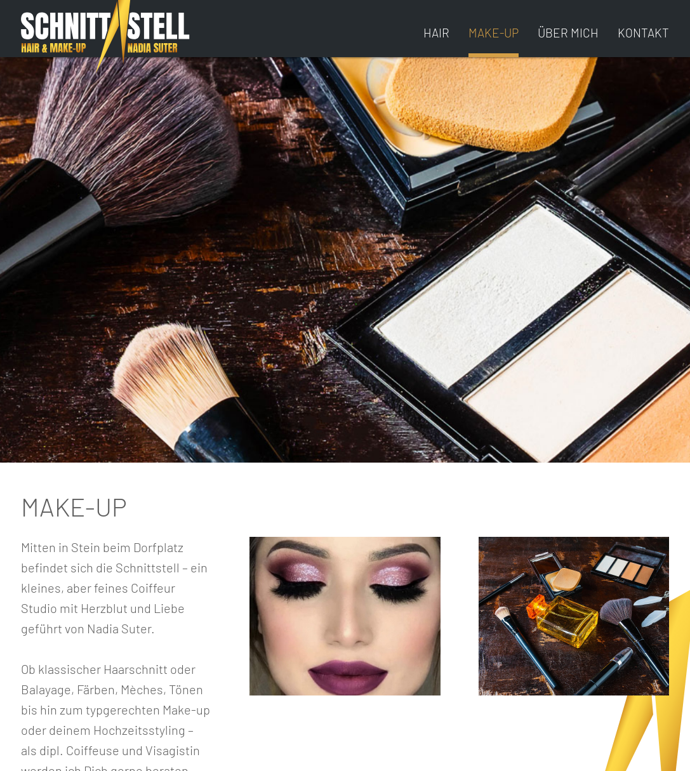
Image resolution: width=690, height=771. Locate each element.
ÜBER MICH (568, 32)
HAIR (436, 32)
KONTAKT (643, 32)
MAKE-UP (493, 32)
